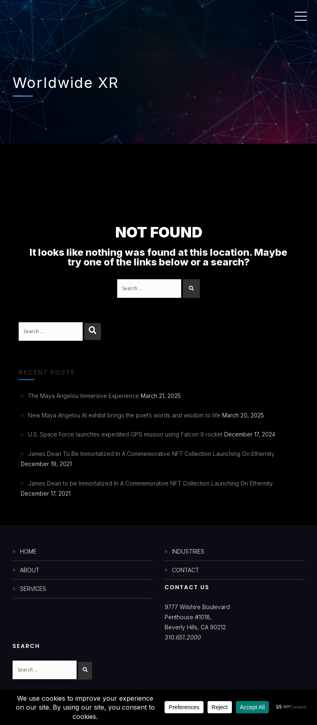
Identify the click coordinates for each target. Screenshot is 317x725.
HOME (28, 551)
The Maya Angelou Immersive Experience (83, 395)
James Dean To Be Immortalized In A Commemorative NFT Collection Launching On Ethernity (151, 453)
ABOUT (29, 570)
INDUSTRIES (188, 551)
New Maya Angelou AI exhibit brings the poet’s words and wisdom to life (124, 415)
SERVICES (33, 588)
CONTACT (185, 570)
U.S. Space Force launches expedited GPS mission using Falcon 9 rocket (125, 434)
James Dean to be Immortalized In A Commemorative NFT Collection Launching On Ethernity (150, 483)
